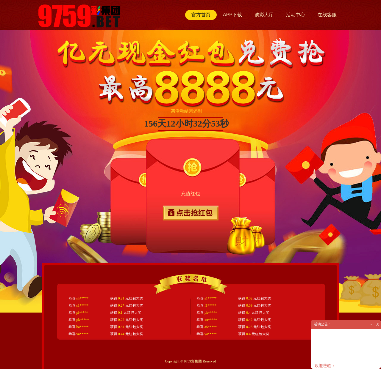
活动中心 (295, 14)
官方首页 (200, 14)
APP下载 (232, 14)
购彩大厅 (264, 14)
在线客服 (327, 14)
